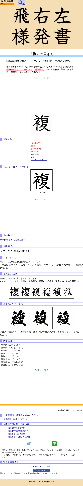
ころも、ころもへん (39, 160)
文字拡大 (48, 466)
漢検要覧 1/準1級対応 (16, 434)
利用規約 (32, 482)
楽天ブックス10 (37, 466)
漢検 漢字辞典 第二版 (16, 428)
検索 (21, 2)
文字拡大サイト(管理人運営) (13, 240)
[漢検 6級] (35, 152)
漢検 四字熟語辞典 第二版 (18, 431)
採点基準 (7, 419)
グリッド (42, 193)
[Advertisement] (41, 95)
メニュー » (4, 4)
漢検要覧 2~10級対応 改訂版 (19, 437)
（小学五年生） (37, 143)
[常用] (33, 146)
